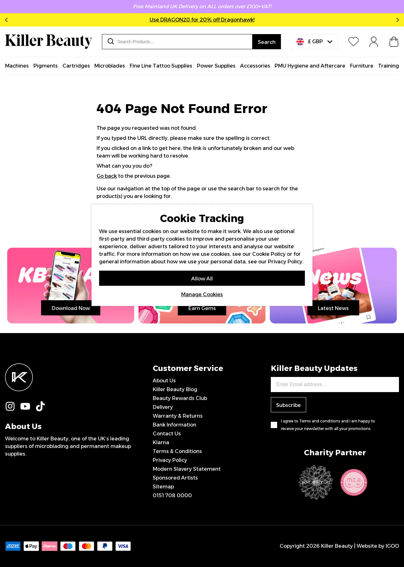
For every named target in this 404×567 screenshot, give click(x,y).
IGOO (392, 546)
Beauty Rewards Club (180, 398)
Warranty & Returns (178, 416)
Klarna (161, 442)
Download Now (71, 308)
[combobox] (177, 41)
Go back (107, 176)
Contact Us (167, 434)
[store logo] (48, 41)
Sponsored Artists (175, 478)
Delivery (163, 407)
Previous (7, 20)
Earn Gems (202, 308)
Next (396, 20)
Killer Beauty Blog (175, 389)
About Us (164, 381)
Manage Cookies (202, 294)
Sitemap (163, 487)
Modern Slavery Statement (187, 469)
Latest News (333, 308)
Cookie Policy (269, 254)
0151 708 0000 (172, 495)
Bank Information (174, 425)
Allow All (202, 279)
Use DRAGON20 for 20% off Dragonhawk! (202, 20)
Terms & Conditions (177, 451)
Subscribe (288, 405)
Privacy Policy (170, 460)
